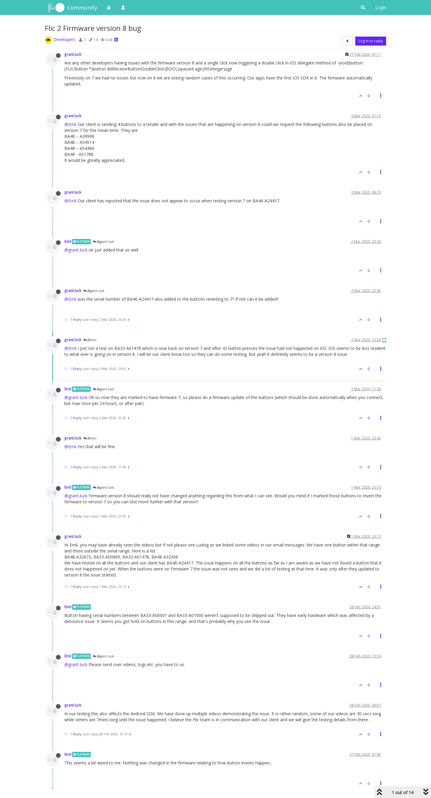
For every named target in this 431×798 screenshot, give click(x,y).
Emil (67, 241)
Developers (64, 39)
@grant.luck (103, 242)
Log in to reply (371, 40)
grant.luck (72, 54)
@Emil (70, 124)
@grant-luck (75, 250)
